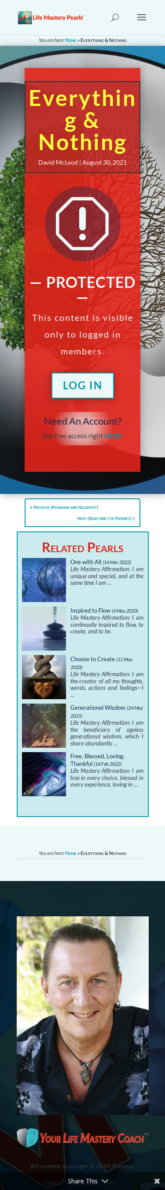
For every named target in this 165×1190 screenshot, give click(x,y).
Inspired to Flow (90, 610)
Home (71, 40)
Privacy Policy (45, 1119)
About (34, 1096)
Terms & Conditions (53, 1131)
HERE (113, 435)
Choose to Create (92, 659)
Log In (83, 385)
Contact (37, 1108)
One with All (85, 561)
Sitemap (37, 1142)
